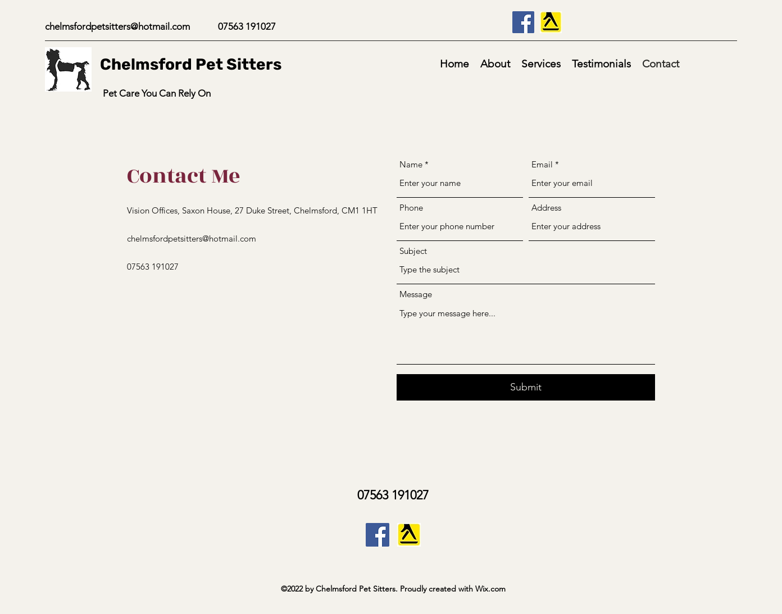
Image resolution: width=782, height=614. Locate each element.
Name (410, 164)
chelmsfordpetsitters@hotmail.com (117, 26)
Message (415, 294)
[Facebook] (523, 22)
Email (542, 164)
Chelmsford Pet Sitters (190, 64)
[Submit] (526, 387)
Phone (411, 207)
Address (546, 207)
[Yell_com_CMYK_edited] (551, 22)
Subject (413, 251)
